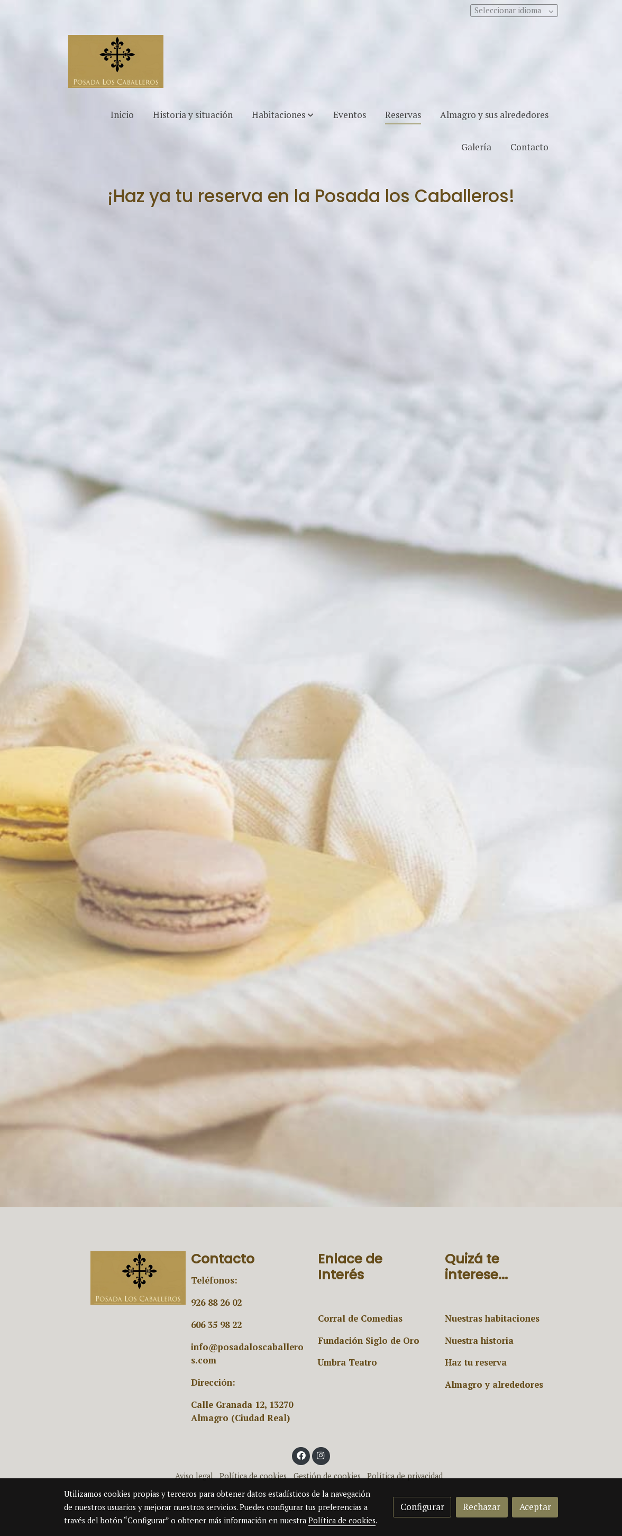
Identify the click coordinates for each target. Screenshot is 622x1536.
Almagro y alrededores (494, 1384)
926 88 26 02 (216, 1302)
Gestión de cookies (327, 1476)
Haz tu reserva (476, 1362)
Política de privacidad (405, 1476)
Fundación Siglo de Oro (368, 1341)
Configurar (422, 1507)
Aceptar (535, 1507)
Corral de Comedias (360, 1318)
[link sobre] (120, 1278)
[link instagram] (321, 1454)
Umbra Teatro (347, 1362)
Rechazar (481, 1507)
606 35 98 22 (216, 1325)
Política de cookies (253, 1476)
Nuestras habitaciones (492, 1318)
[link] (115, 61)
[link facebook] (301, 1454)
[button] (283, 114)
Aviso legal (194, 1476)
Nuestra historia (479, 1341)
